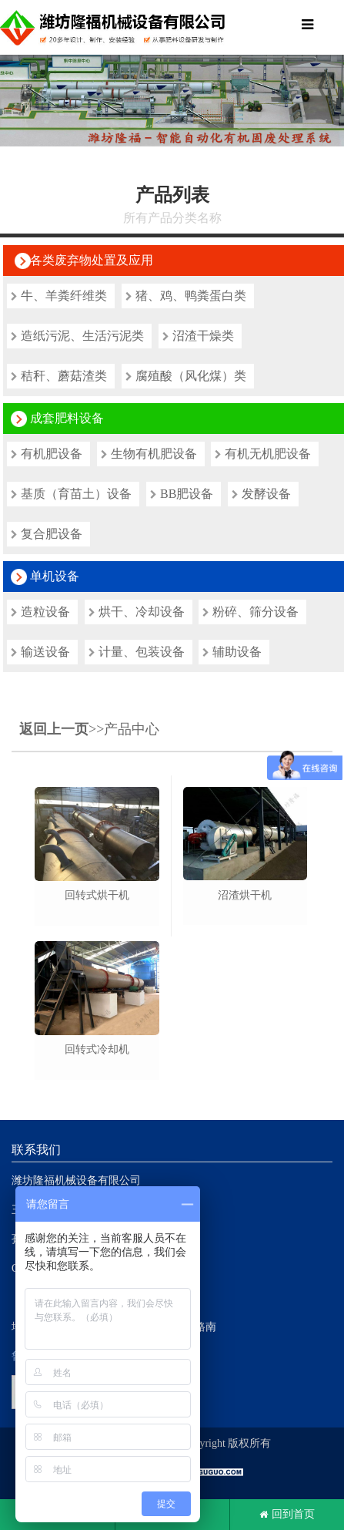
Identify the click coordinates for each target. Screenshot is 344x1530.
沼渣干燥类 (198, 335)
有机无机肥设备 (263, 453)
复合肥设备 (46, 533)
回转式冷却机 (97, 1049)
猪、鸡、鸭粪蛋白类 (185, 295)
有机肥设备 (46, 453)
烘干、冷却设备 (137, 611)
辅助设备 (232, 651)
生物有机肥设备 (149, 453)
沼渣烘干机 (245, 895)
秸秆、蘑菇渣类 (59, 375)
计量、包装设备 (137, 651)
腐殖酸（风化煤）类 (185, 375)
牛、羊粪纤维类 (59, 295)
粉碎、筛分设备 (250, 611)
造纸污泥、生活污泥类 (77, 335)
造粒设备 (40, 611)
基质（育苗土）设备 (71, 493)
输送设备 (40, 651)
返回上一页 (54, 729)
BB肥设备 (181, 493)
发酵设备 (261, 493)
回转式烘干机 (97, 895)
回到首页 (287, 1514)
